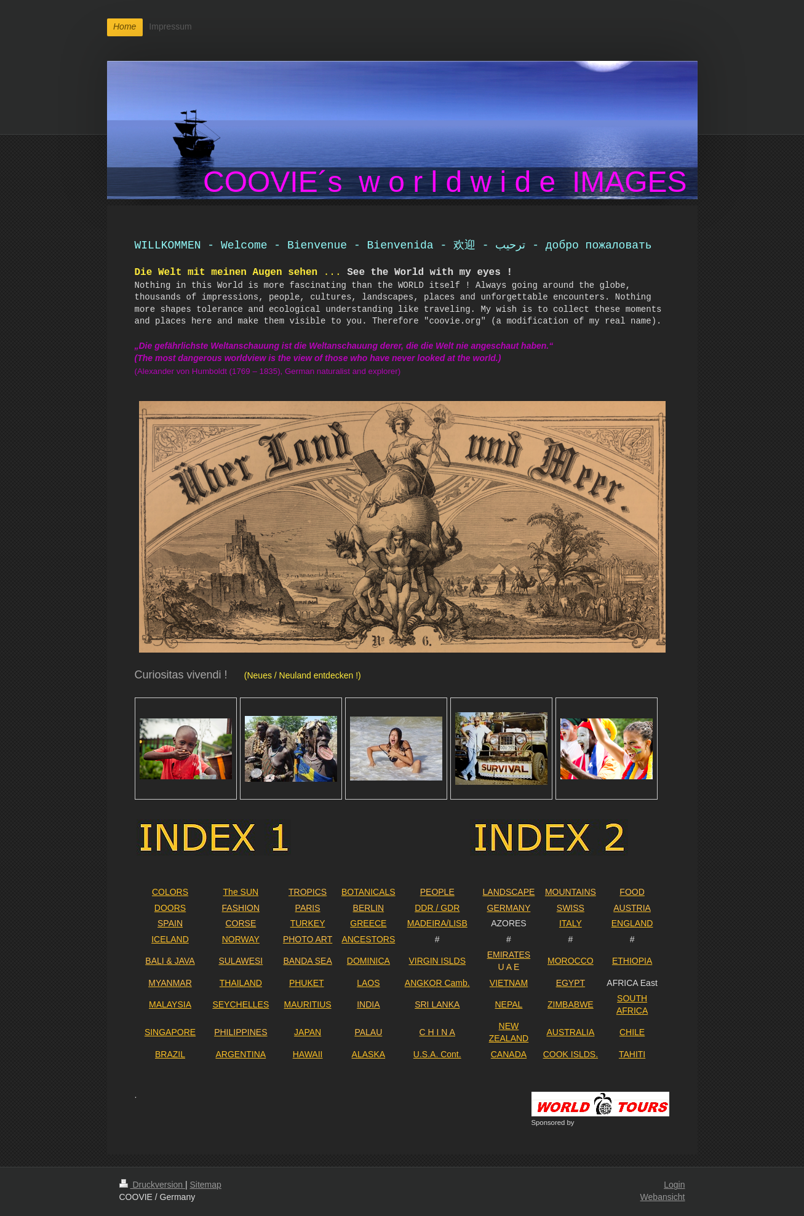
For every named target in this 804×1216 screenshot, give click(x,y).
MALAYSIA (170, 1004)
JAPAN (307, 1032)
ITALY (570, 923)
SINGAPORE (170, 1032)
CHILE (632, 1032)
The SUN (241, 892)
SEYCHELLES (240, 1004)
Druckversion (152, 1185)
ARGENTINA (240, 1054)
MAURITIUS (308, 1004)
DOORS (170, 908)
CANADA (509, 1054)
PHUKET (306, 983)
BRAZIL (170, 1054)
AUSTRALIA (570, 1032)
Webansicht (662, 1197)
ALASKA (368, 1054)
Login (674, 1185)
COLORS (170, 892)
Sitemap (205, 1185)
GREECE (368, 923)
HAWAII (308, 1054)
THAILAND (241, 983)
